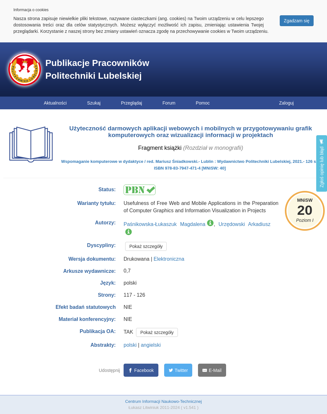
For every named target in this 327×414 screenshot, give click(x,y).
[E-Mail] (212, 370)
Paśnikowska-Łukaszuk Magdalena (164, 224)
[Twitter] (178, 370)
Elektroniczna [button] (169, 259)
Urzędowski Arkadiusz (244, 224)
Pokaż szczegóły (146, 246)
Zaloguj (286, 102)
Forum (169, 102)
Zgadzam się (296, 20)
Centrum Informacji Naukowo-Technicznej (163, 401)
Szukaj (94, 102)
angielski (151, 345)
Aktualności (55, 102)
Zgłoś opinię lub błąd (321, 163)
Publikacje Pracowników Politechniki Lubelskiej (97, 69)
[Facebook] (141, 370)
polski (130, 345)
